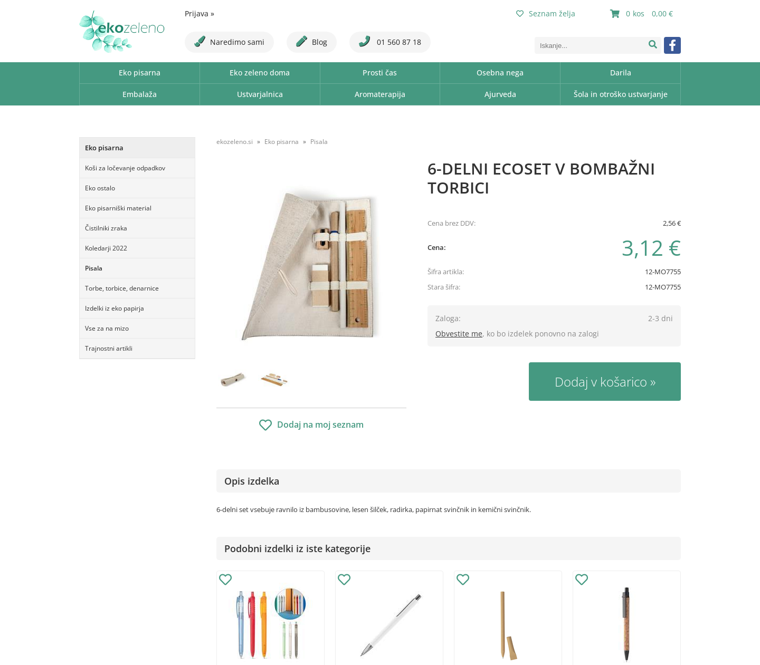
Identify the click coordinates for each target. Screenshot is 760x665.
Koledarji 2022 (106, 248)
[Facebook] (672, 45)
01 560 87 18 (390, 41)
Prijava (199, 13)
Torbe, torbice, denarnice (122, 288)
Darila (620, 73)
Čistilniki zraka (106, 228)
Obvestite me (458, 334)
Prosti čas (380, 73)
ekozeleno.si (234, 141)
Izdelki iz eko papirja (114, 308)
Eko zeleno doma (260, 73)
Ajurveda (500, 94)
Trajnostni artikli (108, 348)
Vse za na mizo (107, 328)
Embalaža (139, 94)
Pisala (93, 268)
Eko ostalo (100, 188)
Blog (311, 41)
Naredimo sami (229, 41)
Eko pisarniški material (118, 208)
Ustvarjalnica (260, 94)
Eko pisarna (139, 73)
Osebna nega (500, 73)
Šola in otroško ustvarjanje (621, 94)
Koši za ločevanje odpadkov (125, 167)
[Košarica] (643, 13)
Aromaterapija (380, 94)
